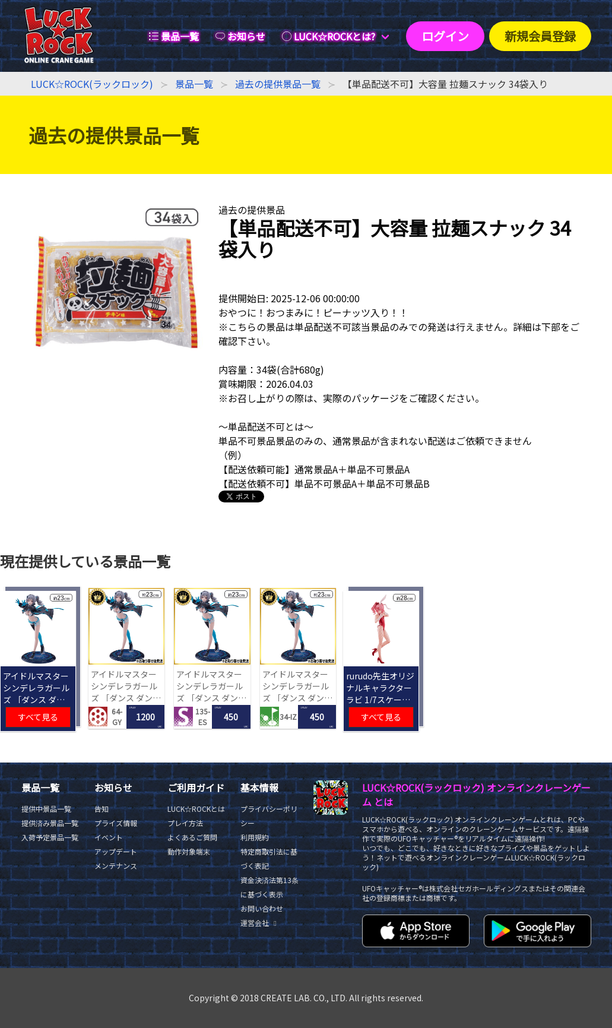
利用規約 (254, 837)
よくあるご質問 (192, 837)
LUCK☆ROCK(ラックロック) (92, 84)
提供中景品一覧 (46, 809)
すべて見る (38, 717)
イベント (108, 837)
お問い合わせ (261, 908)
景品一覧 (194, 84)
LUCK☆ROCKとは (196, 809)
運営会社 (260, 923)
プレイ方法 (185, 823)
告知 (101, 809)
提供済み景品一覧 (49, 823)
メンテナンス (115, 866)
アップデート (115, 851)
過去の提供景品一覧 (278, 84)
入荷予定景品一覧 (49, 837)
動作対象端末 (188, 851)
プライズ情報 (115, 823)
